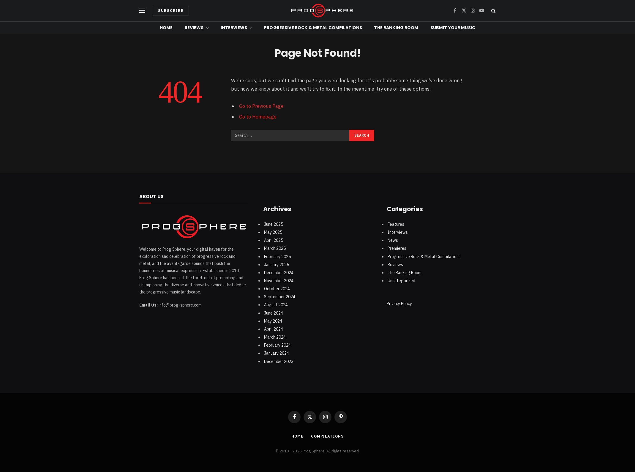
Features (396, 224)
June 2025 (273, 224)
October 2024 (277, 288)
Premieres (397, 248)
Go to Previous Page (261, 106)
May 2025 (273, 232)
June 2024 (273, 313)
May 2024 (273, 321)
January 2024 (276, 353)
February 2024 (277, 345)
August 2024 (276, 304)
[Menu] (142, 11)
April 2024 (273, 329)
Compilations (327, 436)
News (393, 240)
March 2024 (275, 337)
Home (166, 28)
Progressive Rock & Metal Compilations (313, 28)
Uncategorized (401, 280)
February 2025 (277, 256)
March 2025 (275, 248)
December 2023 (278, 361)
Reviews (194, 28)
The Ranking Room (396, 28)
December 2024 (278, 272)
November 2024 (278, 280)
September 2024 (279, 296)
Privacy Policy (399, 303)
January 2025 (276, 264)
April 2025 (273, 240)
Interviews (234, 28)
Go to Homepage (258, 116)
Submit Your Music (452, 28)
